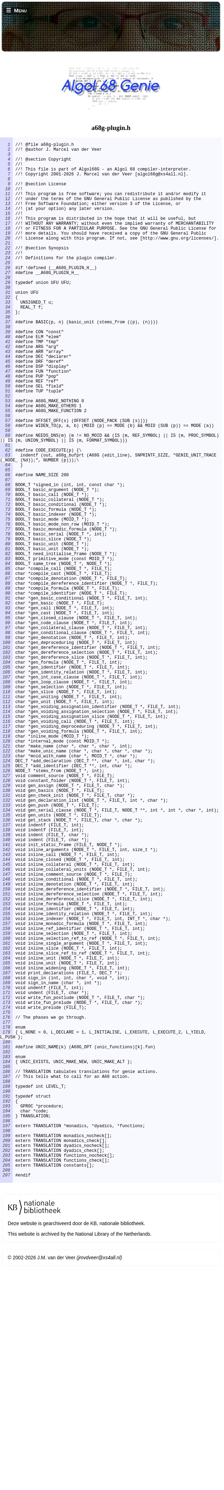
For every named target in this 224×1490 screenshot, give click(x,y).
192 (6, 1308)
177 (6, 1212)
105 (6, 781)
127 (6, 913)
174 (6, 1194)
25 (6, 290)
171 (6, 1176)
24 (6, 284)
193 (6, 1314)
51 (6, 446)
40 (6, 380)
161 (6, 1116)
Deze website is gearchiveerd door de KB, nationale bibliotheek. (76, 1447)
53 (6, 458)
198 (6, 1344)
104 (6, 775)
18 (6, 248)
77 (6, 613)
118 (6, 859)
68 (6, 560)
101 (6, 757)
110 (6, 811)
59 (6, 494)
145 (6, 1021)
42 (6, 392)
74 (6, 595)
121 (6, 877)
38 (6, 368)
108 (6, 799)
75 (6, 601)
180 (6, 1236)
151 (6, 1057)
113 (6, 829)
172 (6, 1182)
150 (6, 1051)
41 (6, 386)
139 (6, 985)
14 (6, 224)
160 (6, 1110)
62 (6, 518)
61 (6, 512)
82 (6, 643)
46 (6, 416)
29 (6, 314)
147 (6, 1033)
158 (6, 1098)
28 (6, 308)
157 (6, 1092)
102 (6, 763)
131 (6, 937)
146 (6, 1027)
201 (6, 1362)
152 (6, 1063)
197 (6, 1338)
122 (6, 883)
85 (6, 661)
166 (6, 1146)
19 (6, 254)
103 (6, 769)
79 (6, 625)
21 (6, 266)
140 (6, 991)
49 (6, 434)
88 (6, 679)
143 (6, 1009)
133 (6, 949)
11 (6, 206)
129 (6, 925)
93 (6, 709)
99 (6, 745)
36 (6, 356)
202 (6, 1368)
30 (6, 320)
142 (6, 1003)
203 (6, 1374)
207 (6, 1398)
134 (6, 955)
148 (6, 1039)
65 (6, 542)
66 (6, 548)
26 (6, 296)
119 (6, 865)
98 (6, 739)
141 (6, 997)
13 (6, 218)
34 (6, 344)
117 (6, 853)
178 (6, 1218)
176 (6, 1206)
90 (6, 691)
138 (6, 979)
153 (6, 1069)
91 (6, 697)
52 (6, 452)
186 (6, 1272)
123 (6, 889)
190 (6, 1296)
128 (6, 919)
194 (6, 1320)
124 (6, 895)
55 (6, 470)
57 (6, 482)
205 (6, 1386)
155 (6, 1081)
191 (6, 1302)
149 (6, 1045)
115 (6, 841)
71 (6, 578)
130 (6, 931)
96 (6, 727)
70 (6, 572)
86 (6, 667)
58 (6, 488)
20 (6, 260)
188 (6, 1284)
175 (6, 1200)
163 (6, 1128)
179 (6, 1224)
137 (6, 973)
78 (6, 619)
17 (6, 242)
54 (6, 464)
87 (6, 673)
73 (6, 589)
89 (6, 685)
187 (6, 1278)
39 (6, 374)
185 (6, 1266)
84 (6, 655)
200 (6, 1356)
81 (6, 637)
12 (6, 212)
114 (6, 835)
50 (6, 440)
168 (6, 1158)
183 (6, 1254)
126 (6, 907)
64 (6, 536)
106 (6, 787)
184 (6, 1260)
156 (6, 1086)
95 (6, 721)
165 (6, 1140)
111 (6, 817)
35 (6, 350)
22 (6, 272)
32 (6, 332)
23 (6, 278)
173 (6, 1188)
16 (6, 236)
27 (6, 302)
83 (6, 649)
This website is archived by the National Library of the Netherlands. (79, 1458)
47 (6, 422)
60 (6, 500)
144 (6, 1015)
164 (6, 1134)
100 (6, 751)
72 (6, 583)
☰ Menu (16, 10)
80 (6, 631)
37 (6, 362)
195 (6, 1326)
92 (6, 703)
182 (6, 1248)
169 (6, 1164)
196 (6, 1332)
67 (6, 554)
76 (6, 607)
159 (6, 1104)
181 (6, 1242)
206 (6, 1392)
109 (6, 805)
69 (6, 566)
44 (6, 404)
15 (6, 230)
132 (6, 943)
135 (6, 961)
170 (6, 1170)
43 (6, 398)
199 (6, 1350)
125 (6, 901)
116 (6, 847)
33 (6, 338)
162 (6, 1122)
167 (6, 1152)
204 (6, 1380)
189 (6, 1290)
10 (6, 200)
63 (6, 524)
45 (6, 410)
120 (6, 871)
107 (6, 793)
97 (6, 733)
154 (6, 1075)
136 (6, 967)
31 (6, 326)
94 (6, 715)
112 (6, 823)
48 (6, 428)
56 (6, 476)
